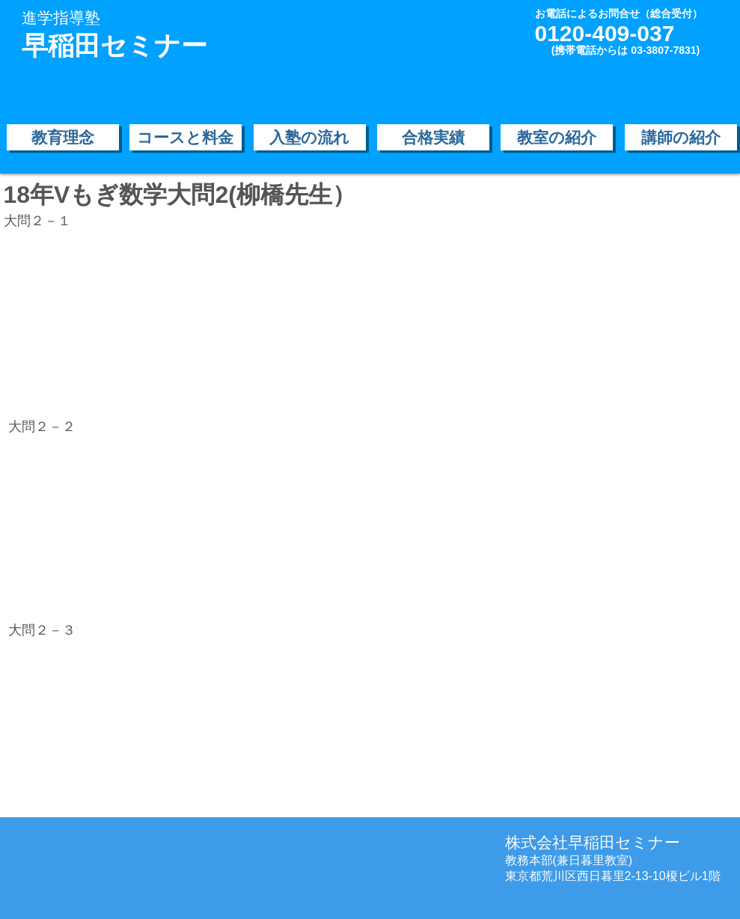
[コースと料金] (185, 137)
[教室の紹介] (557, 137)
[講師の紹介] (681, 137)
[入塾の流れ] (310, 137)
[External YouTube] (134, 322)
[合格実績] (433, 137)
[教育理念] (63, 137)
